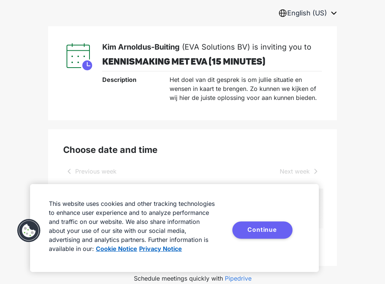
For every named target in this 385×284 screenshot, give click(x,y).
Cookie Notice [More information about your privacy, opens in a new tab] (116, 248)
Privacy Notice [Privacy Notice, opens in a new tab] (160, 248)
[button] (29, 231)
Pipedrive (238, 278)
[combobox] (307, 13)
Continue (262, 229)
